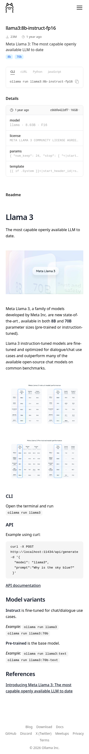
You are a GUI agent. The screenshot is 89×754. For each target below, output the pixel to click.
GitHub (10, 733)
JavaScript (54, 72)
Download (44, 727)
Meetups (62, 733)
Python (37, 72)
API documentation (23, 585)
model (15, 120)
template (17, 166)
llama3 (13, 28)
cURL (23, 72)
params (16, 151)
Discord (26, 733)
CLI (12, 72)
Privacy (78, 733)
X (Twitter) (43, 733)
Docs (60, 727)
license (15, 135)
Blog (29, 727)
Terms (44, 740)
